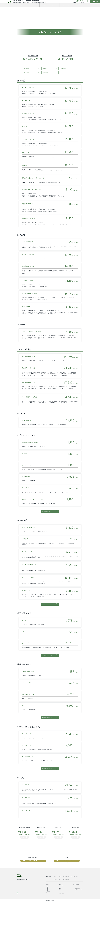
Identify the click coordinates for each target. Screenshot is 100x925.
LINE (20, 916)
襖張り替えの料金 (46, 71)
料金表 (44, 6)
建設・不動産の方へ (73, 907)
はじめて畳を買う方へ (73, 903)
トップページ (48, 903)
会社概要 (78, 6)
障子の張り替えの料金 (65, 71)
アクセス (59, 913)
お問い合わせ (93, 2)
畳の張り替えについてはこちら (45, 516)
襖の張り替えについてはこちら (45, 610)
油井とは (22, 6)
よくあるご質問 (66, 6)
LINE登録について (73, 913)
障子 (47, 910)
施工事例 (54, 6)
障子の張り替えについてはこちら (45, 662)
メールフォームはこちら (67, 879)
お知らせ (58, 909)
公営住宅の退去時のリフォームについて (76, 911)
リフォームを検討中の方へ (74, 909)
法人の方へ (72, 905)
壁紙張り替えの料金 (47, 76)
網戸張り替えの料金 (29, 76)
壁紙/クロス (49, 913)
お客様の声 (58, 907)
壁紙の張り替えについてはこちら (45, 778)
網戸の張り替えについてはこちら (45, 726)
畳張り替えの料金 (28, 71)
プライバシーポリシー (60, 917)
